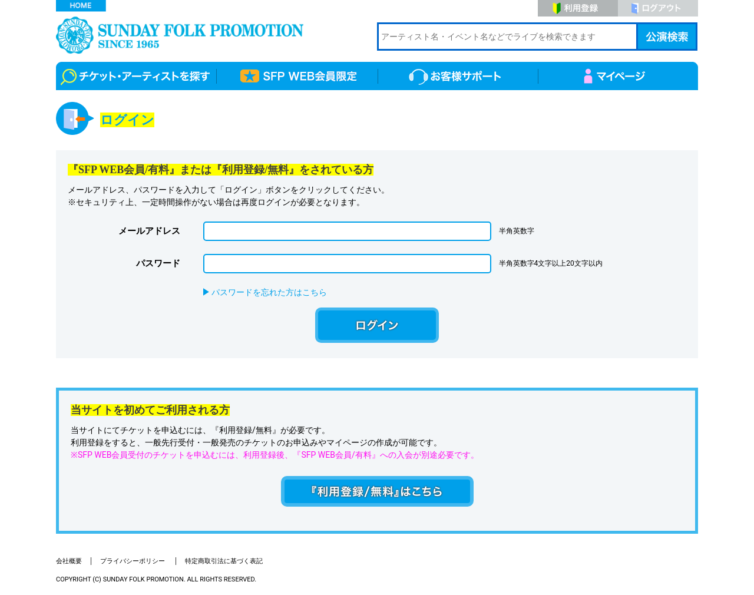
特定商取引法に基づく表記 (224, 561)
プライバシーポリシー (133, 561)
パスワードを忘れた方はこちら (269, 292)
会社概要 (69, 561)
